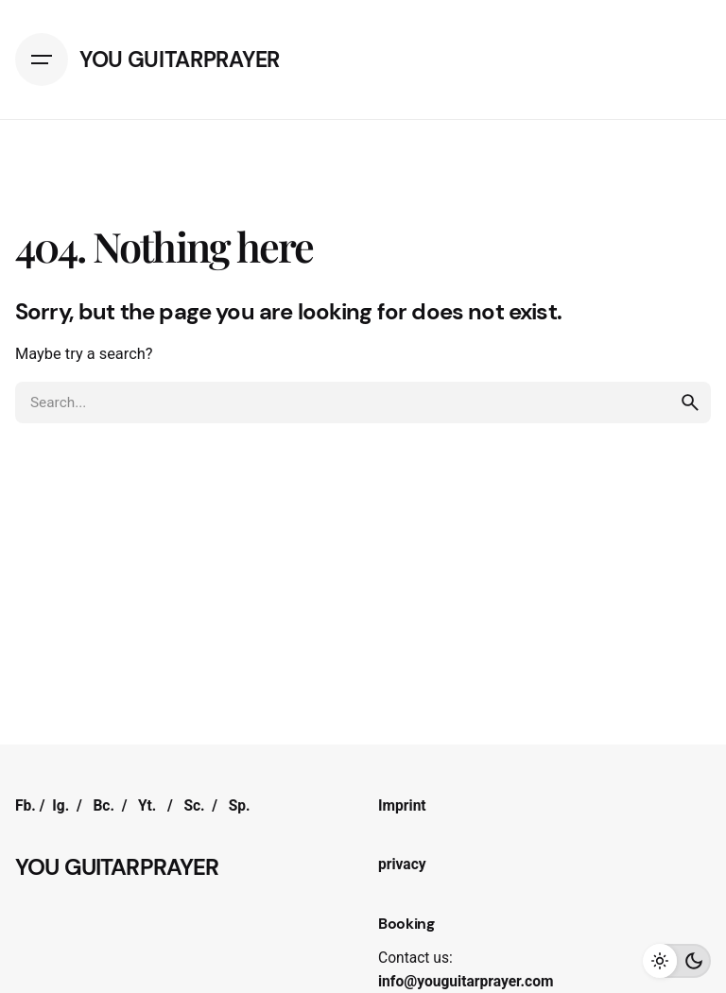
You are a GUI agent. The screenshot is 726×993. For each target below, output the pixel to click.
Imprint (402, 805)
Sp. (240, 805)
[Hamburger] (41, 59)
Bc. (103, 805)
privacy (402, 864)
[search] (690, 402)
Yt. (147, 805)
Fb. (25, 805)
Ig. (60, 805)
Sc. (193, 805)
